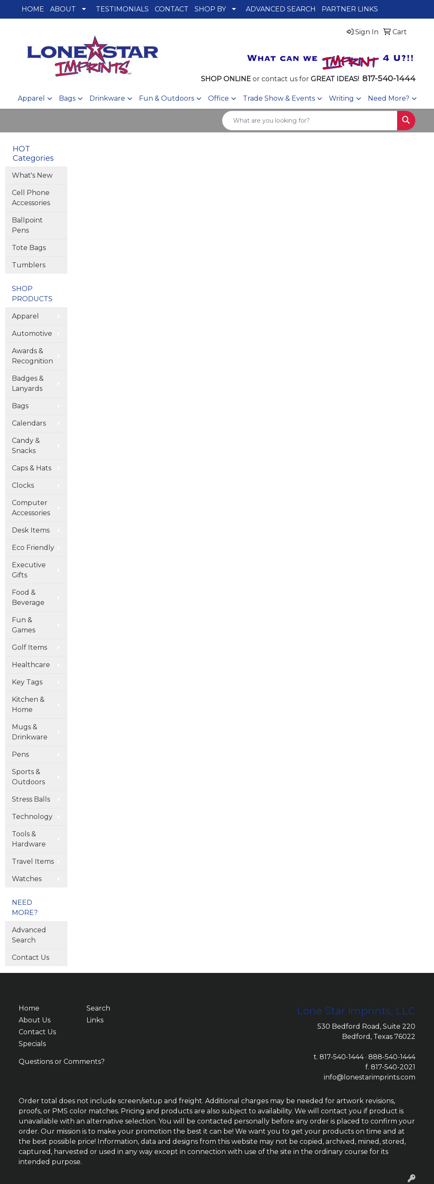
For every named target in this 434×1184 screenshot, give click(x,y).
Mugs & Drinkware (29, 732)
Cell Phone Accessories (31, 198)
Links (94, 1020)
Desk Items (31, 530)
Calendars (29, 423)
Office (218, 98)
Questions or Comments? (62, 1062)
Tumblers (28, 265)
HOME (33, 9)
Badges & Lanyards (28, 383)
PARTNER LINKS (350, 9)
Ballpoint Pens (27, 225)
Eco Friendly (33, 548)
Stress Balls (31, 799)
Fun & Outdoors (166, 98)
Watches (27, 879)
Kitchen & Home (28, 704)
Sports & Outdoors (28, 777)
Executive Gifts (29, 570)
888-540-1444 (391, 1057)
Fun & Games (23, 625)
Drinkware (107, 98)
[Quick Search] (310, 120)
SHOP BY (210, 9)
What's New (32, 175)
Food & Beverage (28, 597)
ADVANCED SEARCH (281, 9)
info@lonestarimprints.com (369, 1077)
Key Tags (27, 682)
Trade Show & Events (279, 98)
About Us (34, 1020)
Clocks (23, 485)
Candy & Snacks (26, 446)
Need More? (388, 98)
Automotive (32, 334)
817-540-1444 (342, 1057)
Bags (67, 98)
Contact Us (30, 957)
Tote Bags (29, 248)
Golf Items (29, 647)
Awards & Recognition (32, 356)
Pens (20, 754)
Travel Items (33, 861)
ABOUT (63, 9)
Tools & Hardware (29, 839)
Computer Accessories (31, 508)
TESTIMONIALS (122, 9)
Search (98, 1008)
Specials (32, 1044)
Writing (341, 98)
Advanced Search (29, 935)
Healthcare (31, 665)
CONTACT (172, 9)
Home (29, 1008)
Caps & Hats (31, 468)
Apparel (31, 98)
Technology (32, 817)
